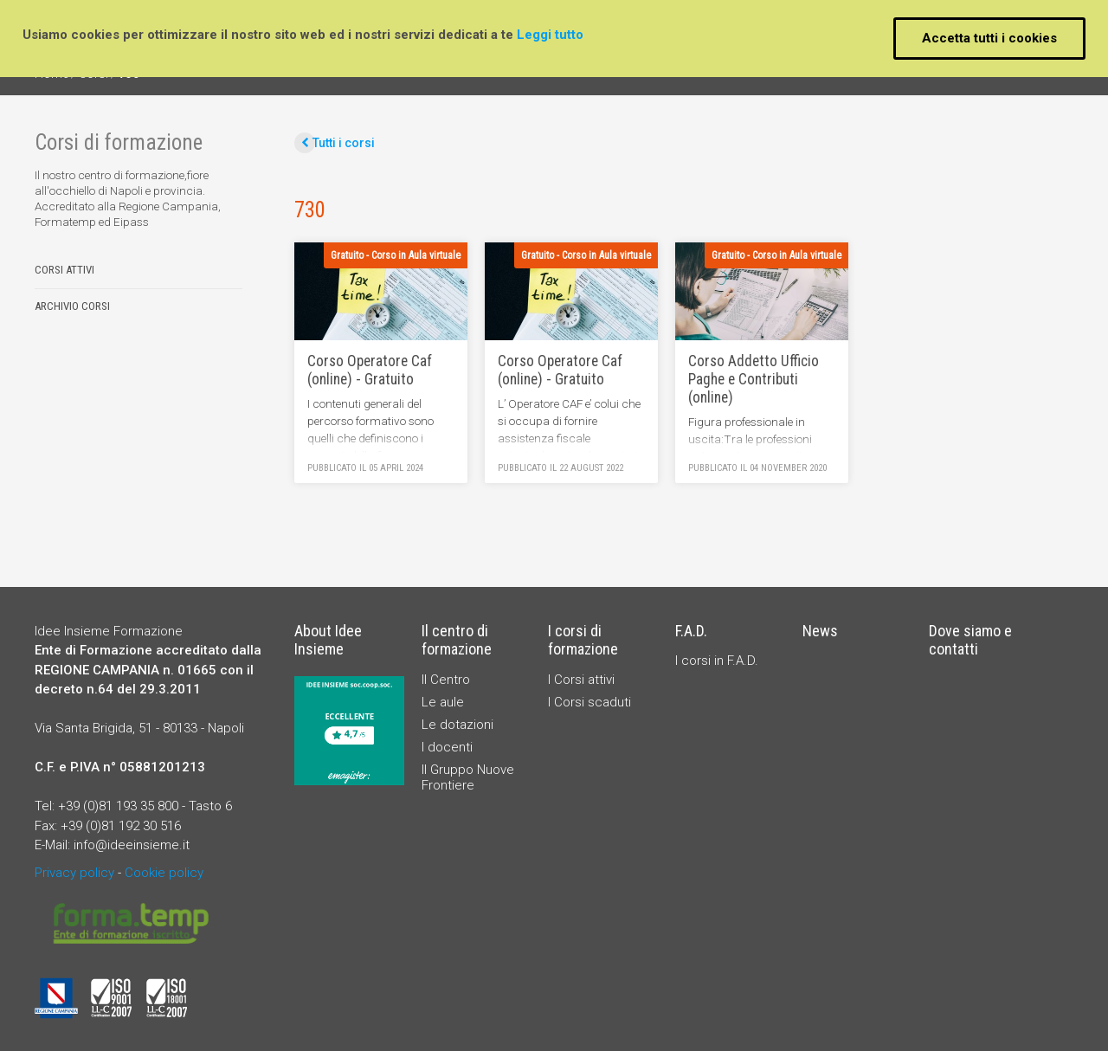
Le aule (443, 702)
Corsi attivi (64, 270)
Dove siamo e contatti (970, 640)
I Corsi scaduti (589, 702)
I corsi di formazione (583, 640)
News (820, 631)
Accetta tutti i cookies (989, 38)
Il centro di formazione (457, 640)
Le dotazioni (457, 724)
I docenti (447, 747)
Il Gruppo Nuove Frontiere (468, 777)
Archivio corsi (72, 306)
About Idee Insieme (328, 640)
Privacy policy (74, 872)
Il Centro (446, 679)
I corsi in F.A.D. (716, 660)
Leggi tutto (550, 34)
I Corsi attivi (581, 679)
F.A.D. (691, 631)
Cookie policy (164, 872)
